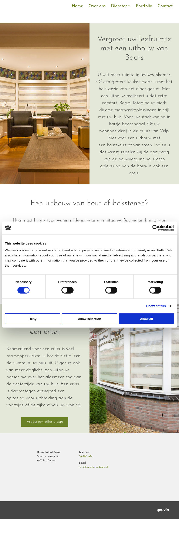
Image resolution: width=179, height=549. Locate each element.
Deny (33, 318)
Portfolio (144, 6)
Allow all (146, 318)
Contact (165, 6)
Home (77, 6)
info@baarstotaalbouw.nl (93, 467)
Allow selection (89, 318)
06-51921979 (85, 456)
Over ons (97, 6)
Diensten (119, 6)
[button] (44, 422)
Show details (156, 306)
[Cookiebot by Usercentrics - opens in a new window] (155, 228)
